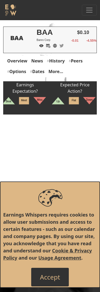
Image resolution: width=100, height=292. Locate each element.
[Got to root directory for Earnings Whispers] (10, 10)
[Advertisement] (50, 164)
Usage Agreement (59, 258)
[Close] (50, 277)
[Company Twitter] (60, 45)
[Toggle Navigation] (89, 10)
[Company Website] (53, 45)
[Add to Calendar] (46, 45)
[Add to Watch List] (40, 45)
